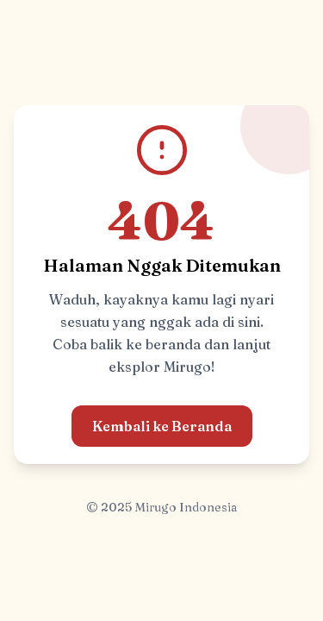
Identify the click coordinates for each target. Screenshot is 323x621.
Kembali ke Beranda (162, 426)
